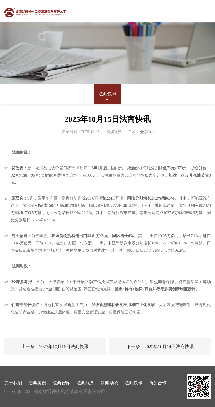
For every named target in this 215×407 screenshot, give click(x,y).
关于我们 (13, 382)
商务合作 (158, 382)
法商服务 (85, 382)
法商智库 (61, 382)
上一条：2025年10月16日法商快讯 (54, 346)
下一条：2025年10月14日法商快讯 (160, 346)
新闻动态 (109, 382)
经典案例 (37, 382)
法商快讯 (107, 93)
